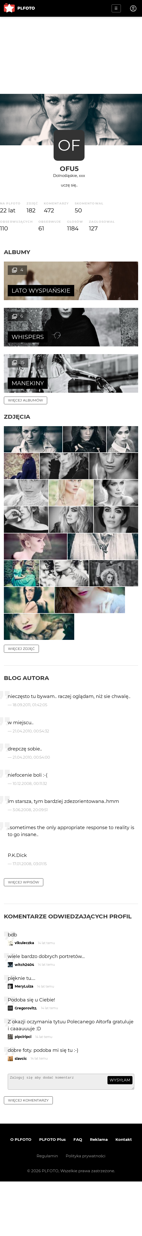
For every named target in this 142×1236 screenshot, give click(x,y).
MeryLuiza (24, 1038)
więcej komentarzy (28, 1154)
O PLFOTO (20, 1194)
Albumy (17, 252)
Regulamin (47, 1210)
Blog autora (26, 729)
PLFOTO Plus (52, 1194)
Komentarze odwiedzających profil (68, 968)
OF (69, 145)
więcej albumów (25, 354)
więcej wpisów (23, 934)
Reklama (99, 1194)
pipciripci (23, 1089)
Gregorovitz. (26, 1060)
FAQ (77, 1194)
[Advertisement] (71, 55)
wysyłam (120, 1132)
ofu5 (69, 169)
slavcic (21, 1110)
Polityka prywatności (85, 1210)
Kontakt (123, 1194)
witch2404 (24, 1017)
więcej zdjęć (21, 700)
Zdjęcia (17, 370)
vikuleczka (24, 995)
